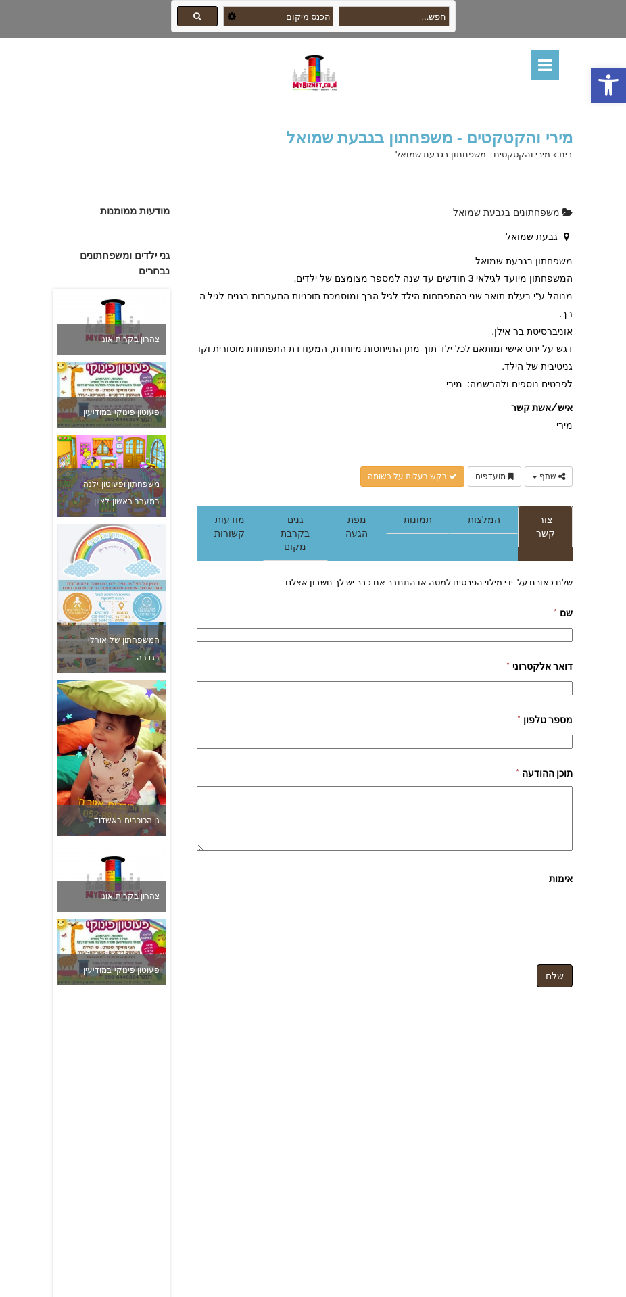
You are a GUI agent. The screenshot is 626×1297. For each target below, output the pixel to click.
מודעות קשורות (229, 526)
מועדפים (494, 476)
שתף (548, 476)
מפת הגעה (356, 526)
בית (566, 154)
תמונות (418, 519)
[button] (608, 85)
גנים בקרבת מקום (295, 533)
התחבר (400, 582)
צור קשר (545, 526)
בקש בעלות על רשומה (412, 476)
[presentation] (470, 917)
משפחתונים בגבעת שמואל (513, 212)
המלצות (484, 519)
